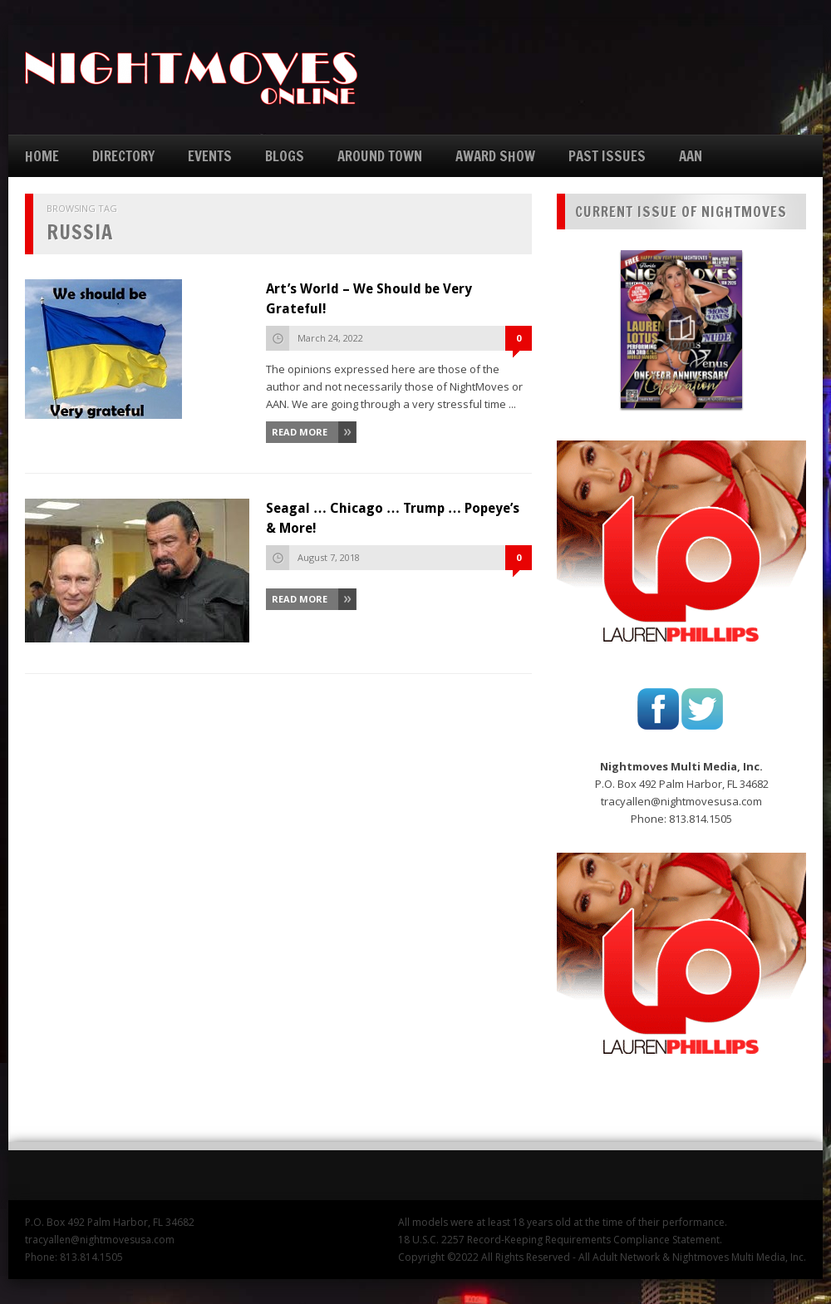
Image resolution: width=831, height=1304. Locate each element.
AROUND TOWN (379, 155)
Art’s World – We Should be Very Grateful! (369, 299)
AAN (690, 155)
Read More (299, 432)
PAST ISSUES (607, 155)
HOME (42, 155)
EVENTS (210, 155)
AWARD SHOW (495, 155)
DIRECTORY (123, 155)
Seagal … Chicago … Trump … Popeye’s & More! (392, 518)
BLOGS (284, 155)
